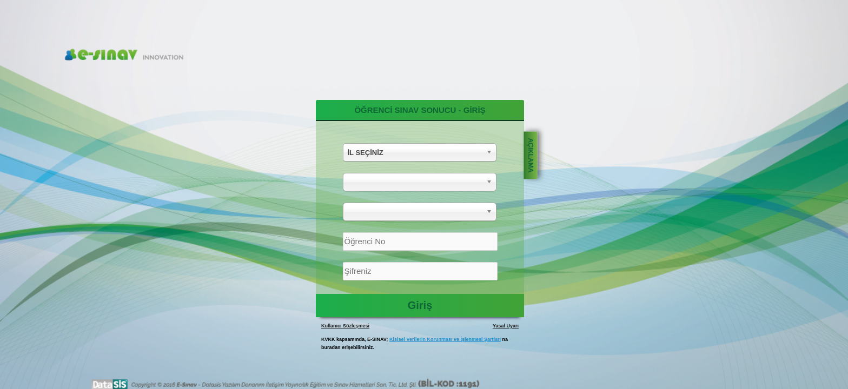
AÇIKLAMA (530, 155)
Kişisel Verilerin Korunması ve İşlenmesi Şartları (445, 339)
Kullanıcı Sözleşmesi (345, 325)
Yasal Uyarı (506, 325)
